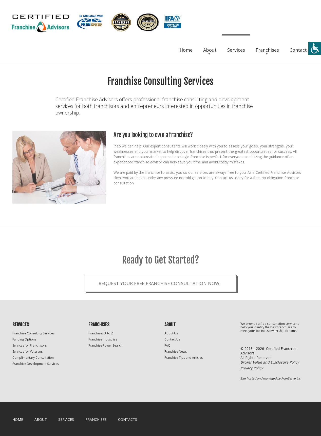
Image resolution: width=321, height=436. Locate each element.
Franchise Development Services (35, 364)
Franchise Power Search (105, 345)
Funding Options (24, 339)
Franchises (267, 50)
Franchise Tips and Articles (183, 357)
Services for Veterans (27, 351)
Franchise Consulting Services (33, 333)
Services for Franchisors (29, 345)
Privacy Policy (251, 368)
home (17, 419)
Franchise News (175, 351)
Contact (298, 50)
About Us (171, 333)
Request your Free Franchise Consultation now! (159, 292)
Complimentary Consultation (33, 357)
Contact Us (172, 339)
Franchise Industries (102, 339)
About (210, 50)
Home (186, 50)
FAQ (167, 345)
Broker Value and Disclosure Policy (269, 362)
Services (236, 50)
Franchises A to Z (100, 333)
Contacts (127, 419)
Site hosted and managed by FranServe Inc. (270, 378)
